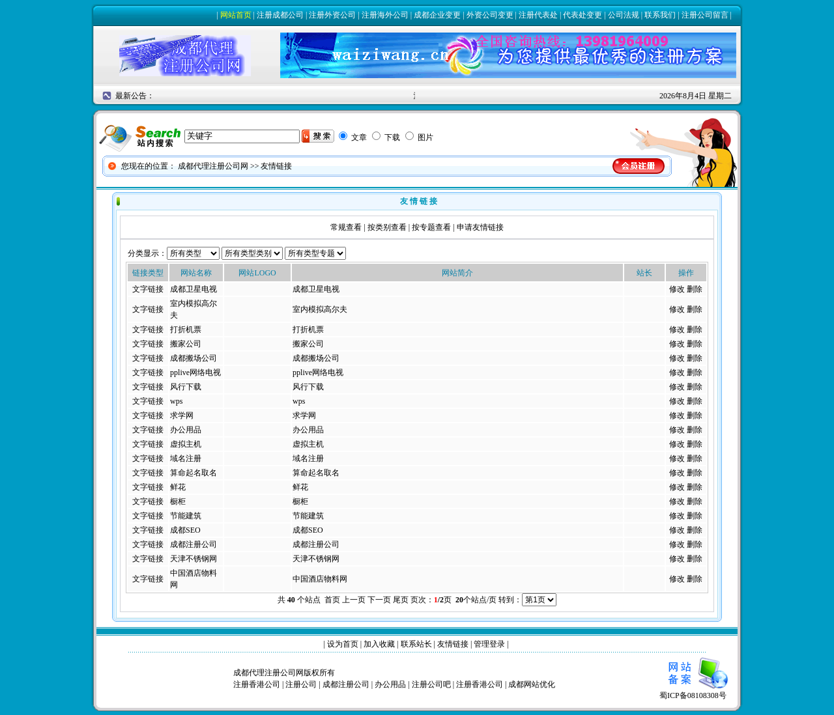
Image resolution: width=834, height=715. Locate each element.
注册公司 (301, 684)
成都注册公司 (193, 544)
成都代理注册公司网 (213, 166)
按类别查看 (387, 227)
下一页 (379, 599)
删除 (694, 289)
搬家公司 (185, 343)
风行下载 (185, 386)
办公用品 (185, 429)
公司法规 (623, 15)
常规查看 (346, 227)
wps (176, 401)
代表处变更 (582, 15)
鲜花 (178, 487)
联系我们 (660, 15)
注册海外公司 (385, 15)
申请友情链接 (480, 227)
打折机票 (185, 329)
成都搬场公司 (193, 358)
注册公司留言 (705, 15)
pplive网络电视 (195, 372)
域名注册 (185, 458)
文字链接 (148, 289)
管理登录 (489, 644)
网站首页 (236, 15)
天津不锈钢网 (193, 558)
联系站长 (416, 644)
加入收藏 (379, 644)
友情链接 (452, 644)
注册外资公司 (332, 15)
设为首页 (342, 644)
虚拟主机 (185, 444)
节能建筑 (185, 515)
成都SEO (185, 530)
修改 (677, 289)
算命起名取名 (193, 472)
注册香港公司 (256, 684)
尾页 (401, 599)
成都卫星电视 (193, 289)
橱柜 (178, 501)
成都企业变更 (437, 15)
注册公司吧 (431, 684)
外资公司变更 (490, 15)
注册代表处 (538, 15)
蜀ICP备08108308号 (696, 691)
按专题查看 (431, 227)
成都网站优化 (531, 684)
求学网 (182, 415)
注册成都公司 (280, 15)
